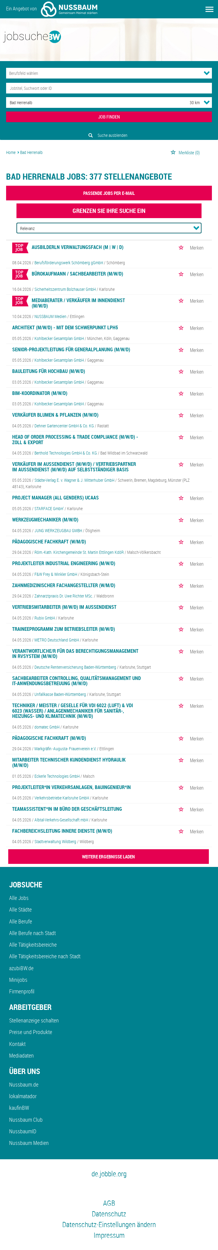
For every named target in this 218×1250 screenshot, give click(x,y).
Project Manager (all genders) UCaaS (55, 497)
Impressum (109, 1235)
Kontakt (17, 1043)
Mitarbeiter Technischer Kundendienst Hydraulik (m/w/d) (69, 762)
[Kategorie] (103, 73)
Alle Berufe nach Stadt (32, 933)
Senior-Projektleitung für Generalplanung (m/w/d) (71, 349)
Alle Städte (20, 909)
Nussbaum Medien (29, 1142)
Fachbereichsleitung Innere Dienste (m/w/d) (62, 831)
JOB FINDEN (109, 117)
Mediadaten (21, 1055)
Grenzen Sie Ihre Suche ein (109, 211)
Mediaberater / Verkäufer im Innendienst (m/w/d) (78, 303)
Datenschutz (109, 1214)
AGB (109, 1203)
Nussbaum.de (23, 1084)
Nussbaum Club (26, 1119)
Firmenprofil (21, 991)
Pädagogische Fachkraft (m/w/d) (49, 738)
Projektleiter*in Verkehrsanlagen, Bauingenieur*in (71, 787)
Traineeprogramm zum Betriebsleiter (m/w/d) (63, 629)
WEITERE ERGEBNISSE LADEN (108, 856)
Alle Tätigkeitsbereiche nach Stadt (44, 956)
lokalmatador (23, 1096)
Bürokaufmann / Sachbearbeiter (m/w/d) (77, 273)
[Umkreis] (189, 102)
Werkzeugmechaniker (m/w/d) (45, 519)
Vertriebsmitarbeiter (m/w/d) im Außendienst (64, 607)
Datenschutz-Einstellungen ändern (109, 1224)
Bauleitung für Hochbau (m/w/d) (48, 371)
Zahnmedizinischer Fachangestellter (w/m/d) (63, 585)
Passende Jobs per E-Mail (109, 193)
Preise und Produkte (30, 1032)
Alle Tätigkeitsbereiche (33, 944)
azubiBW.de (21, 968)
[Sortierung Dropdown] (196, 227)
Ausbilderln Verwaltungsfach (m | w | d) (77, 247)
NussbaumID (22, 1131)
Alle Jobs (19, 897)
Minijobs (18, 979)
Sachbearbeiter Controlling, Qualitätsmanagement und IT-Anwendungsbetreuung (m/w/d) (76, 681)
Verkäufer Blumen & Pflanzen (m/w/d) (55, 414)
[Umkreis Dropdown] (206, 102)
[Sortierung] (103, 228)
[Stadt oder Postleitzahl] (92, 102)
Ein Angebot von (51, 9)
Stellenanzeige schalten (34, 1020)
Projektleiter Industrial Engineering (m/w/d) (63, 563)
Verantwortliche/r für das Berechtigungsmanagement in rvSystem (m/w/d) (75, 654)
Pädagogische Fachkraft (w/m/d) (49, 541)
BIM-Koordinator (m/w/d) (39, 393)
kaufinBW (19, 1107)
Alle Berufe (20, 921)
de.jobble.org (109, 1174)
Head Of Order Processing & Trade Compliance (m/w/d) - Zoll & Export (75, 439)
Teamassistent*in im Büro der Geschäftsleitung (67, 809)
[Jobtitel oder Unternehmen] (109, 88)
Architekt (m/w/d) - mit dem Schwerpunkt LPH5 (65, 327)
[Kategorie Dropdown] (206, 73)
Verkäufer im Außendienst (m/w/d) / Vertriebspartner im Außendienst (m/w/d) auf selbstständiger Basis (74, 467)
